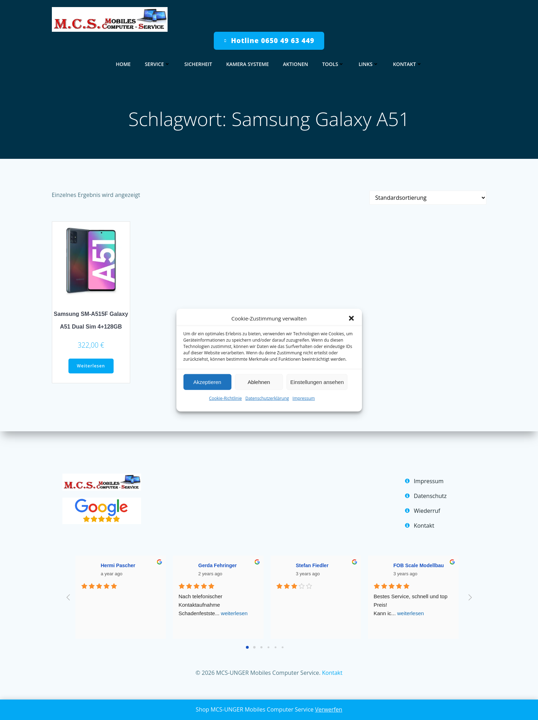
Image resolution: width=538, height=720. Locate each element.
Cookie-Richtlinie (225, 398)
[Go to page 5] (282, 647)
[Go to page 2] (261, 647)
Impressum (303, 398)
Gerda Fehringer (217, 565)
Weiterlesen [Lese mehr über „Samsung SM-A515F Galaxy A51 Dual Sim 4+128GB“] (91, 366)
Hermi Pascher (118, 565)
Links (368, 64)
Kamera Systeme (247, 64)
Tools (333, 64)
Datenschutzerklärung (267, 398)
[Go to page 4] (275, 647)
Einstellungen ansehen (317, 382)
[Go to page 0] (247, 647)
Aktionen (295, 64)
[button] (351, 318)
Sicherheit (198, 64)
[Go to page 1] (254, 647)
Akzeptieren (207, 382)
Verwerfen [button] (328, 709)
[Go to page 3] (268, 647)
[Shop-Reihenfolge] (427, 198)
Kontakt (407, 64)
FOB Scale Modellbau (418, 565)
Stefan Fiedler (312, 565)
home (123, 64)
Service (157, 64)
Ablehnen (259, 382)
